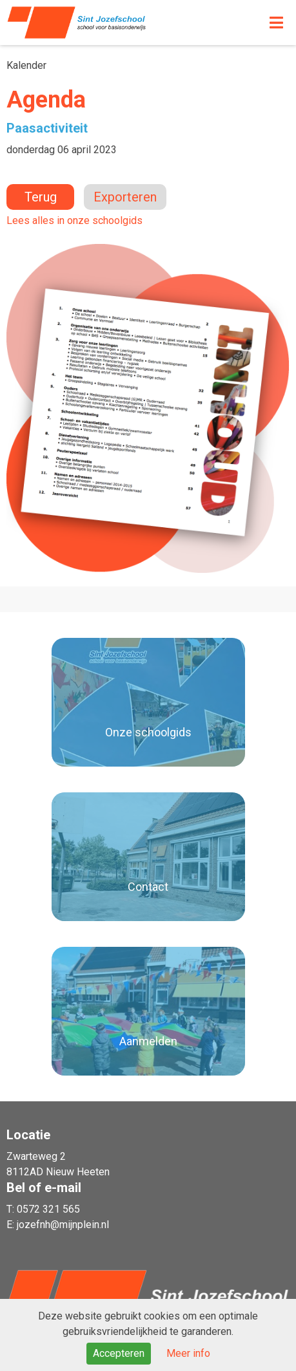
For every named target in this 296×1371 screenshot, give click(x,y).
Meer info (188, 1353)
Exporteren (125, 197)
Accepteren (118, 1353)
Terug (41, 197)
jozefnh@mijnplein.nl (63, 1224)
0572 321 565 (48, 1209)
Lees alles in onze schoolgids (74, 220)
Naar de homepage (112, 22)
